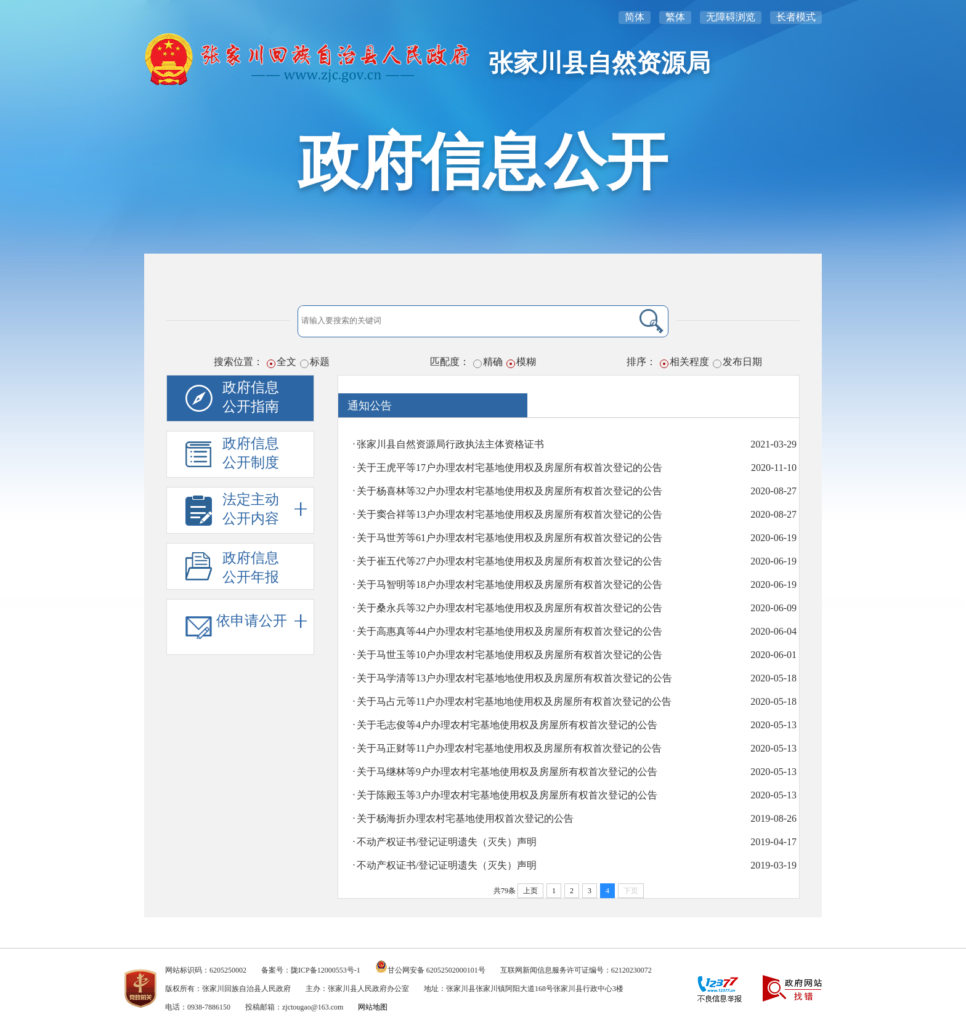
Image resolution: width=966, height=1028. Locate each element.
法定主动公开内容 (264, 509)
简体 (634, 17)
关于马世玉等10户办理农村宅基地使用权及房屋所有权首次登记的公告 (509, 654)
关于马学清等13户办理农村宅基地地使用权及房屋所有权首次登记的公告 (514, 678)
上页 (530, 890)
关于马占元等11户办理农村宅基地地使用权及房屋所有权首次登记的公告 (514, 701)
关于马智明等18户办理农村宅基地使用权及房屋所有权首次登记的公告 (509, 584)
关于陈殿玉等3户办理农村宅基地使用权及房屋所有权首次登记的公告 (507, 795)
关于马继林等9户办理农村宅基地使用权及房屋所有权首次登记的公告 (507, 771)
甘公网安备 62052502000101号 (436, 970)
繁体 (675, 17)
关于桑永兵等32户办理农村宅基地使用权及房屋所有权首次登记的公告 (509, 608)
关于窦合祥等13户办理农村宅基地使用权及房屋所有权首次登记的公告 (509, 514)
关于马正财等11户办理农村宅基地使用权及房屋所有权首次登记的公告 (509, 748)
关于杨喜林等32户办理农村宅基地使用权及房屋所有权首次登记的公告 (509, 491)
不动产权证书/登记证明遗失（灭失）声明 (447, 842)
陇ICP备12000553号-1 (325, 970)
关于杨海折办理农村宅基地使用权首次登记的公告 (465, 818)
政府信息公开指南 (250, 397)
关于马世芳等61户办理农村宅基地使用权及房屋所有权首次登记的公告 (509, 537)
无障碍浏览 (730, 17)
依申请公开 (261, 621)
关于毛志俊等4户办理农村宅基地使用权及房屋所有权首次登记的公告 (507, 725)
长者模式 (796, 17)
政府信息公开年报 (250, 567)
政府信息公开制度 (250, 453)
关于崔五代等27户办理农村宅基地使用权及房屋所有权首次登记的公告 (509, 561)
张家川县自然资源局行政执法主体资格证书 (450, 444)
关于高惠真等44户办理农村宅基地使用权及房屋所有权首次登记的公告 (509, 631)
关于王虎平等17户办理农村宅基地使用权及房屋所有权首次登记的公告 (509, 467)
